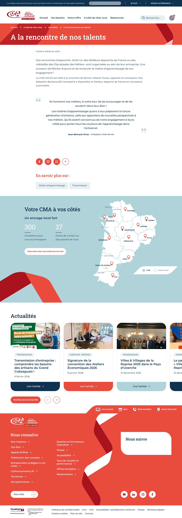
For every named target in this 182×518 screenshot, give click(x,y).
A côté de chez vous (95, 17)
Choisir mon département (105, 3)
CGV (91, 510)
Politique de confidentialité (65, 510)
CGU (84, 510)
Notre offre (74, 17)
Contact (89, 513)
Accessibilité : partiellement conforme (115, 510)
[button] (65, 161)
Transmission (79, 185)
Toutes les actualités (25, 400)
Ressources (116, 17)
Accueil (43, 17)
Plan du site (76, 513)
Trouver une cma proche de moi (45, 251)
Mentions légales (155, 510)
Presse (141, 510)
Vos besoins (58, 17)
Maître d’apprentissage (52, 185)
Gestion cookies (60, 513)
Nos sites (19, 494)
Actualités (53, 27)
